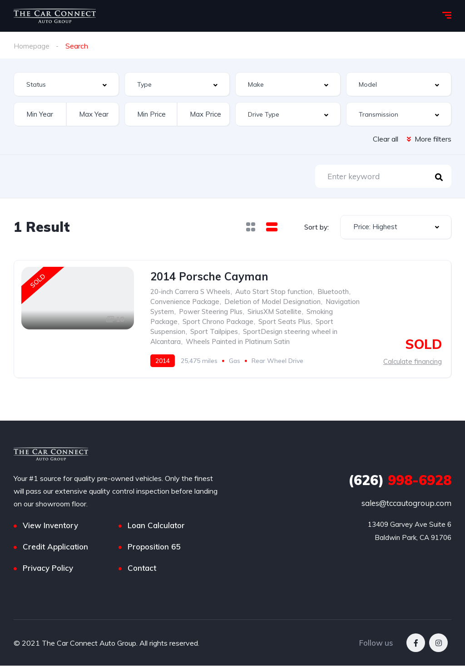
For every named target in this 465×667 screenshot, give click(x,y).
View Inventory (50, 526)
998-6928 (399, 481)
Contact (142, 569)
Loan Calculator (156, 526)
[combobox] (66, 84)
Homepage (31, 45)
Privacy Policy (48, 569)
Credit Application (55, 548)
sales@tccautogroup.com (406, 504)
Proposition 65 (154, 548)
